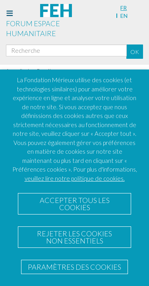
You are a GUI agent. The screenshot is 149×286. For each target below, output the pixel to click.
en (124, 15)
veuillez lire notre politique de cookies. (75, 178)
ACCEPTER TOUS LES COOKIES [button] (75, 204)
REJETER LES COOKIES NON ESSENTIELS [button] (74, 237)
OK (134, 51)
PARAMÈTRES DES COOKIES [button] (74, 267)
